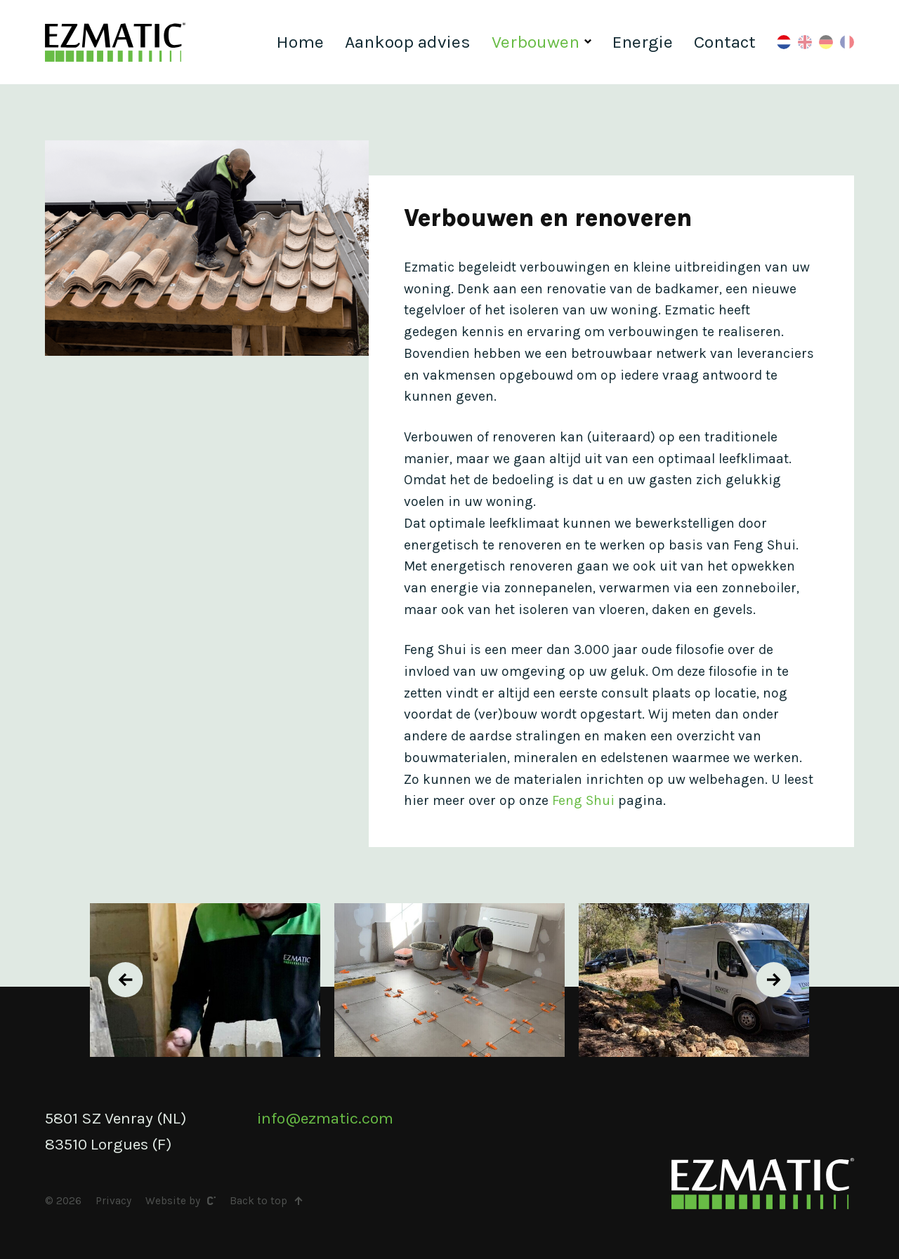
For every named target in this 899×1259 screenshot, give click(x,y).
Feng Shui (583, 800)
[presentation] (125, 979)
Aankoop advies (408, 42)
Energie (642, 42)
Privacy (113, 1200)
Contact (725, 42)
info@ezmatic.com (325, 1118)
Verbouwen (535, 42)
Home (300, 42)
